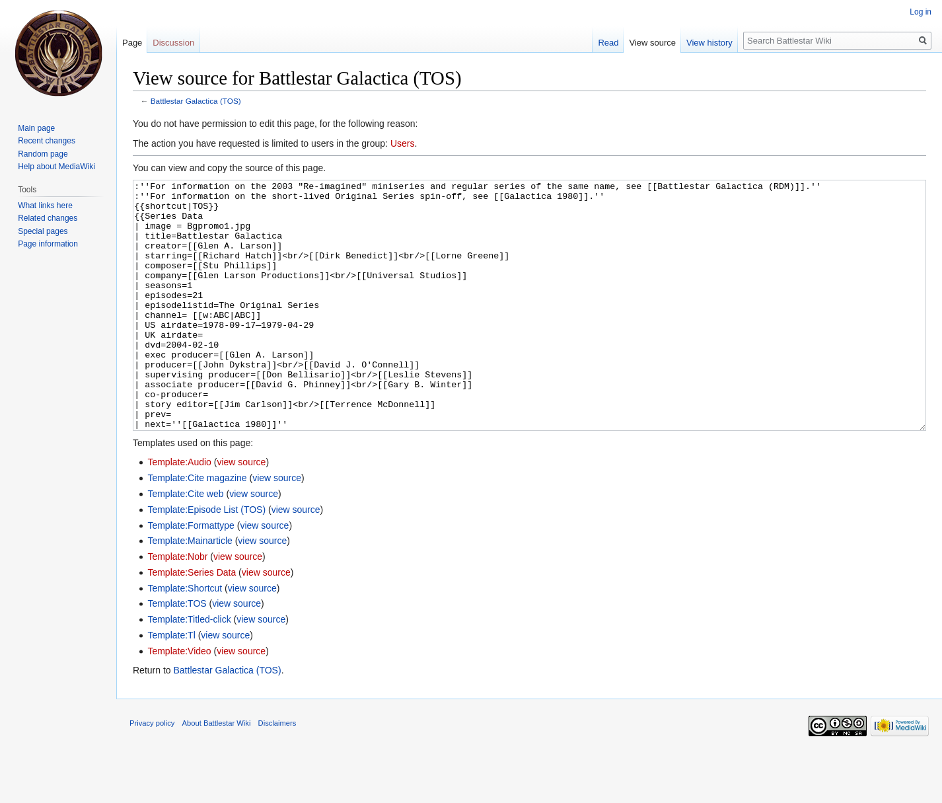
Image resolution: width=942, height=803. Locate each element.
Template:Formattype (191, 575)
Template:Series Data (191, 622)
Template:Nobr (177, 606)
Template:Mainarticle (189, 590)
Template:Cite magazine (196, 527)
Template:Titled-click (189, 669)
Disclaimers (277, 773)
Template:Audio (179, 511)
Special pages (42, 231)
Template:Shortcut (184, 637)
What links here (45, 205)
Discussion (173, 43)
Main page (36, 128)
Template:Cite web (185, 543)
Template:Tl (171, 684)
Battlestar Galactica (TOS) (196, 100)
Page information (48, 244)
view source (241, 511)
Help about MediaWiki (56, 166)
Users (402, 143)
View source (652, 43)
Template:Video (179, 700)
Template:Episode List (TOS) (206, 559)
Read (608, 43)
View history (709, 43)
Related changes (47, 218)
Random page (42, 154)
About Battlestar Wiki (216, 773)
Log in (920, 12)
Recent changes (46, 140)
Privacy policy (151, 773)
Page (132, 43)
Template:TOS (176, 653)
